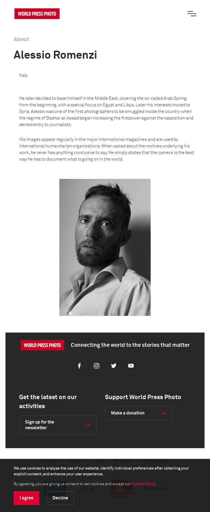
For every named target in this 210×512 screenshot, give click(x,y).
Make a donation (127, 413)
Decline (60, 498)
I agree (26, 498)
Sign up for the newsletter (39, 425)
